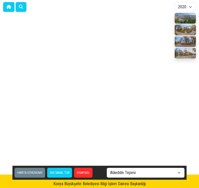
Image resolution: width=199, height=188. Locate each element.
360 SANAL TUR (59, 173)
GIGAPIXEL (83, 173)
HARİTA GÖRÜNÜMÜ (29, 173)
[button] (21, 7)
